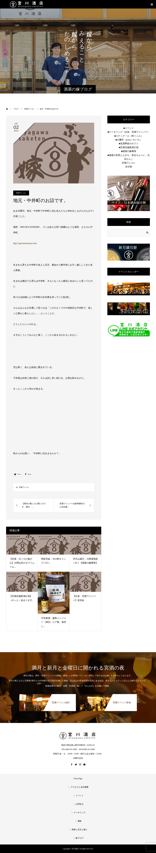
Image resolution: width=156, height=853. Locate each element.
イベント (80, 795)
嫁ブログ (80, 838)
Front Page (78, 779)
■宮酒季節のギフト (128, 143)
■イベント (128, 128)
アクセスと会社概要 (79, 787)
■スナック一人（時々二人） (128, 136)
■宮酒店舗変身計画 (128, 147)
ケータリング (80, 812)
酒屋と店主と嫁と (80, 829)
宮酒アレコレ (21, 193)
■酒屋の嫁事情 (128, 151)
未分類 (128, 166)
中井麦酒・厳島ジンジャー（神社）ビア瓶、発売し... (53, 622)
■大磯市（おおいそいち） (128, 140)
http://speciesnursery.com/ (25, 243)
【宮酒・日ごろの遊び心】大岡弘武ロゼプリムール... (22, 563)
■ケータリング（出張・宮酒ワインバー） (128, 132)
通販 (80, 821)
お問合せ (80, 804)
